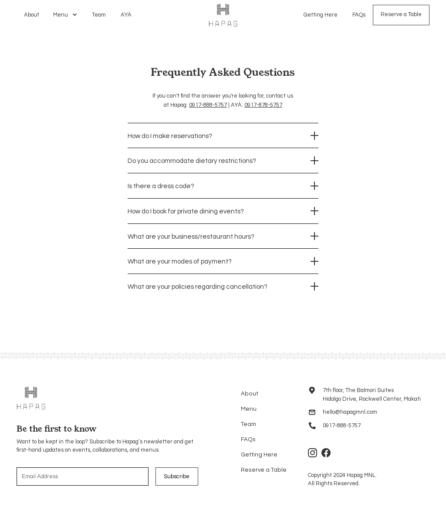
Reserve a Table (401, 14)
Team (99, 15)
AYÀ (126, 15)
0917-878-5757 (263, 105)
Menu (249, 409)
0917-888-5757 (208, 105)
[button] (65, 15)
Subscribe (176, 476)
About (31, 15)
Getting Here (321, 14)
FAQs (358, 14)
